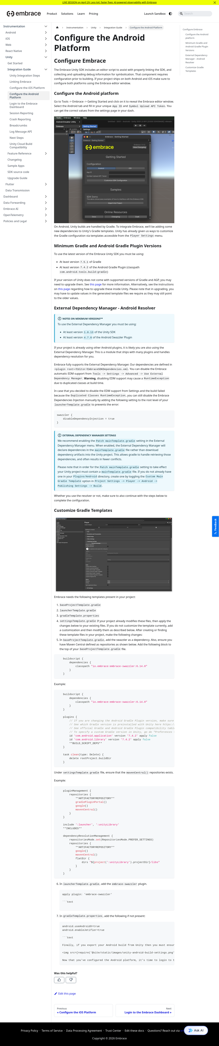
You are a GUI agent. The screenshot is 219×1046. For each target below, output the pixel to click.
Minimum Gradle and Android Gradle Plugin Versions (196, 46)
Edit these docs (134, 1030)
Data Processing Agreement (84, 1030)
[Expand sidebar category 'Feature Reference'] (46, 153)
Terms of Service (52, 1030)
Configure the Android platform (196, 36)
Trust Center (113, 1030)
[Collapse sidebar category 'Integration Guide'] (46, 69)
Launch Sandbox (155, 14)
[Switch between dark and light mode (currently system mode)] (170, 13)
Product (52, 14)
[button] (25, 26)
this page (96, 284)
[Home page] (57, 27)
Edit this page (65, 993)
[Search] (195, 13)
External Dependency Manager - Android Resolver (196, 59)
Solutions (67, 14)
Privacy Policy (29, 1030)
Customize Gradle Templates (194, 69)
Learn (81, 14)
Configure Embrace (192, 29)
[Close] (214, 2)
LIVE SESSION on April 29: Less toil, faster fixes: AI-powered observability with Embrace (109, 2)
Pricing (93, 14)
